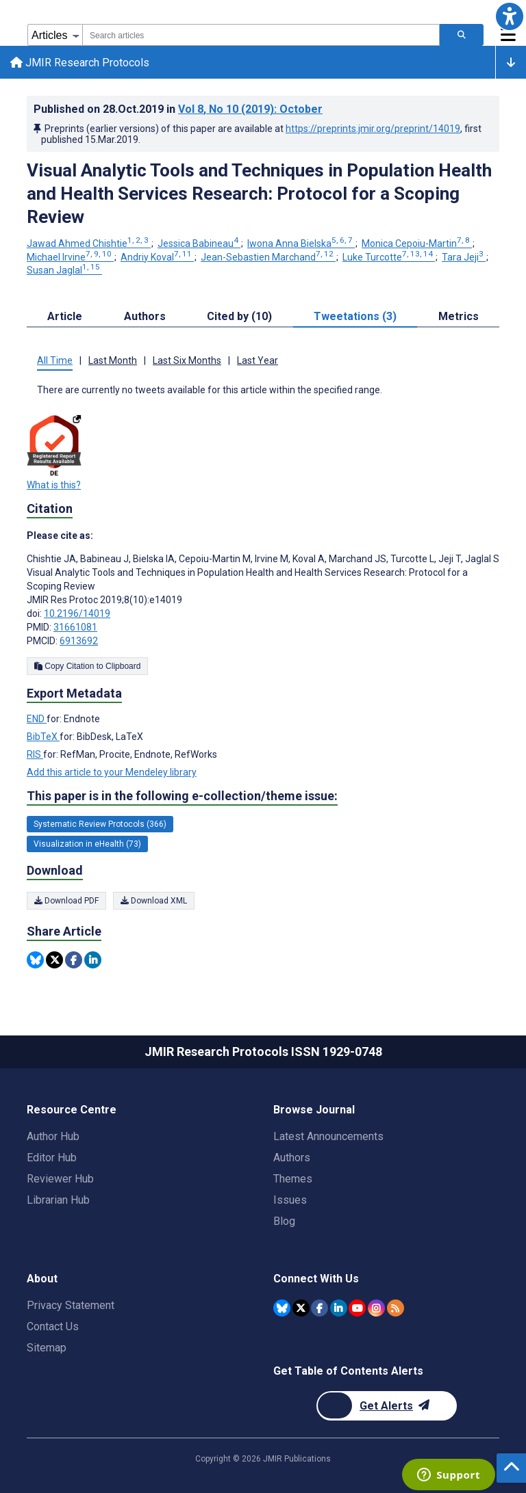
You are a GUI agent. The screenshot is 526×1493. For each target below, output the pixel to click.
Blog (284, 1221)
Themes (292, 1178)
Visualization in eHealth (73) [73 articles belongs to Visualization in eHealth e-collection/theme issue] (87, 846)
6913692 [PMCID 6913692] (79, 642)
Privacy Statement (70, 1305)
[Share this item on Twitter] (54, 961)
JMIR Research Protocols (80, 63)
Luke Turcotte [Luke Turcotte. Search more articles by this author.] (388, 258)
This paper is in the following (182, 798)
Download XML (154, 903)
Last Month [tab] (112, 362)
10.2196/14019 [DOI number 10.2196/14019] (77, 615)
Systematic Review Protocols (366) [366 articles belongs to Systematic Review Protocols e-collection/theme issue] (100, 826)
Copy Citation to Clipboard (87, 668)
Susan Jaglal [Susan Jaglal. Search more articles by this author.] (64, 272)
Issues (290, 1199)
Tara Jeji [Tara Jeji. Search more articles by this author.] (464, 258)
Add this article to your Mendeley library (112, 774)
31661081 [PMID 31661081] (75, 629)
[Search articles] (462, 35)
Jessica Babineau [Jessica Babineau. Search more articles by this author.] (199, 245)
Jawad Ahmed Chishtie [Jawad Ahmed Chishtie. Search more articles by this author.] (89, 245)
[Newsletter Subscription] (386, 1406)
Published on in (178, 111)
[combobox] (261, 35)
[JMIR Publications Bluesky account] (281, 1307)
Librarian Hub (58, 1199)
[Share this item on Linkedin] (92, 961)
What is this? (54, 486)
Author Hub (53, 1136)
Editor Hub (52, 1157)
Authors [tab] (145, 318)
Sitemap (46, 1347)
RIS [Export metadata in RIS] (35, 756)
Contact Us (53, 1326)
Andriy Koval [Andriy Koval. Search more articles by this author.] (157, 258)
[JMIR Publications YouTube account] (357, 1307)
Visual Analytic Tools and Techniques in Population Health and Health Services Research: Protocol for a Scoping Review (259, 195)
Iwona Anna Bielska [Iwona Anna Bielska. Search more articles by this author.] (301, 245)
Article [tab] (64, 318)
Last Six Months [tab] (187, 362)
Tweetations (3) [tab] (355, 318)
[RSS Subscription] (395, 1307)
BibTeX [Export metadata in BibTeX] (43, 738)
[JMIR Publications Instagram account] (376, 1307)
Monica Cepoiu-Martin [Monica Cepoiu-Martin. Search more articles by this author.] (417, 245)
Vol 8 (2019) (250, 111)
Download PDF (66, 903)
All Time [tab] (55, 362)
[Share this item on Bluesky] (35, 961)
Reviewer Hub (60, 1178)
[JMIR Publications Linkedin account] (338, 1307)
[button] (509, 16)
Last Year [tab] (257, 362)
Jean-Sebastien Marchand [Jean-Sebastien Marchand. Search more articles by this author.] (268, 258)
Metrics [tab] (458, 318)
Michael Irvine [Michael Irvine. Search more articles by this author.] (70, 258)
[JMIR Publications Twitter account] (301, 1307)
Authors (291, 1157)
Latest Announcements (328, 1136)
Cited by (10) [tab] (239, 318)
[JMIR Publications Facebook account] (319, 1307)
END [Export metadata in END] (37, 720)
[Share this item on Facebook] (73, 961)
